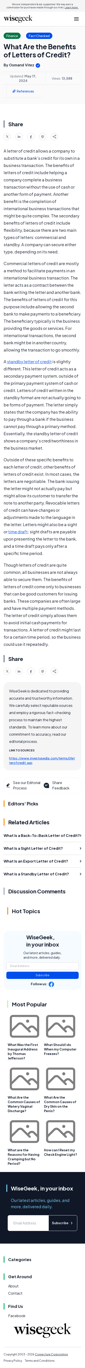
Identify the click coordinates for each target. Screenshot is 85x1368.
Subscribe (42, 975)
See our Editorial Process (23, 785)
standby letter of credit (29, 361)
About (13, 1286)
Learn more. (71, 7)
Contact (15, 1293)
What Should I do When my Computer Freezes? (60, 1049)
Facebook (16, 1315)
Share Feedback (56, 785)
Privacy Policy (13, 1360)
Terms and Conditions (40, 1360)
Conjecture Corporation (51, 1354)
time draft (18, 531)
